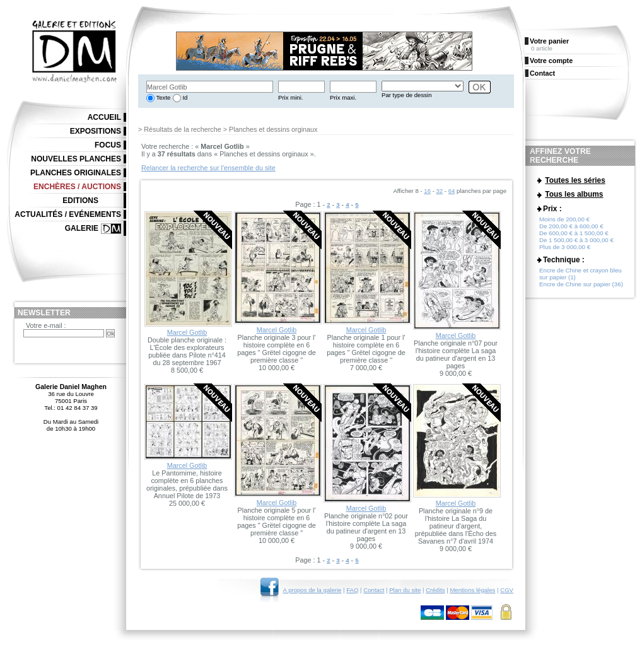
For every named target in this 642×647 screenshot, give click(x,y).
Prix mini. (290, 97)
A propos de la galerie (312, 589)
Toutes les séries (575, 180)
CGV (506, 589)
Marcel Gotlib (187, 332)
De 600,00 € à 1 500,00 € (574, 233)
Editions (80, 200)
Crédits (435, 589)
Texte (162, 97)
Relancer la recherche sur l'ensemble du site (208, 168)
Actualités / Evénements (68, 214)
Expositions (95, 131)
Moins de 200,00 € (564, 219)
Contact (373, 589)
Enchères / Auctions (77, 186)
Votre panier (549, 41)
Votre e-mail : (46, 325)
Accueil (104, 117)
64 (451, 190)
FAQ (352, 589)
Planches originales (75, 172)
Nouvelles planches (76, 158)
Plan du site (405, 589)
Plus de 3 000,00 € (564, 246)
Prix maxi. (343, 97)
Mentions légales (472, 589)
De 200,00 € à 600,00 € (571, 226)
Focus (108, 145)
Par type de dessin (406, 94)
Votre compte (551, 60)
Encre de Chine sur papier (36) (581, 284)
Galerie (81, 228)
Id (184, 97)
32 (439, 190)
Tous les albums (574, 194)
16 (427, 190)
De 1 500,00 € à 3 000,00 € (576, 239)
